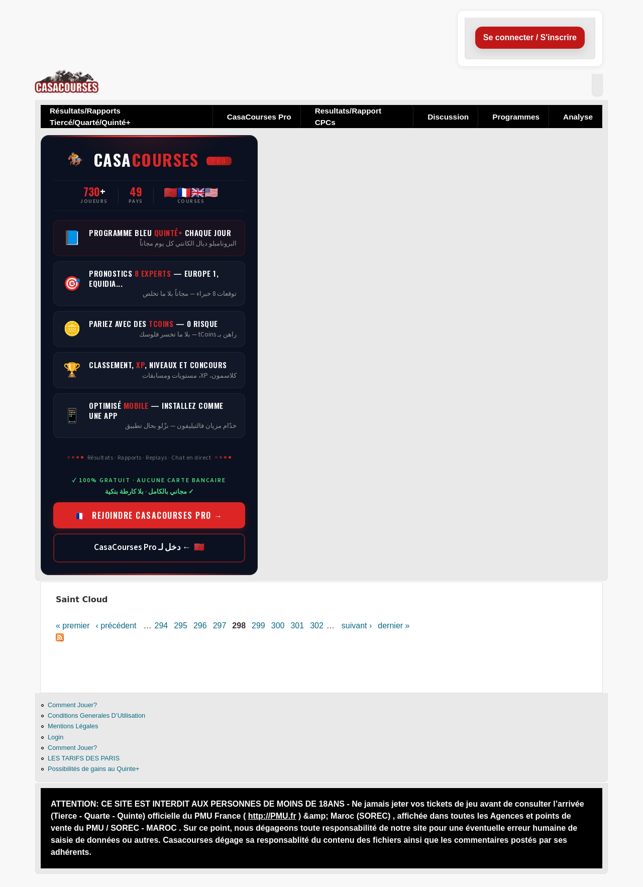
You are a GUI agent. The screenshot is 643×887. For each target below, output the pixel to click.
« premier (73, 625)
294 (161, 625)
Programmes (516, 117)
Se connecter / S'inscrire (530, 37)
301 (297, 625)
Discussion (448, 117)
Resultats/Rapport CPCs (348, 116)
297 (220, 625)
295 (180, 625)
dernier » (393, 625)
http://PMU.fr (272, 816)
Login (55, 737)
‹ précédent (116, 625)
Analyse (578, 117)
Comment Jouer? (72, 705)
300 (278, 625)
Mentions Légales (73, 726)
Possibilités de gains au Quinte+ (93, 768)
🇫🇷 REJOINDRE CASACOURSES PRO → (149, 515)
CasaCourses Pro (259, 117)
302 (317, 625)
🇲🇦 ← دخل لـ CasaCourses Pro (149, 547)
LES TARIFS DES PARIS (84, 758)
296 (200, 625)
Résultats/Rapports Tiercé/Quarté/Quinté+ (90, 116)
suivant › (357, 625)
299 (258, 625)
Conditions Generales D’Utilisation (96, 715)
